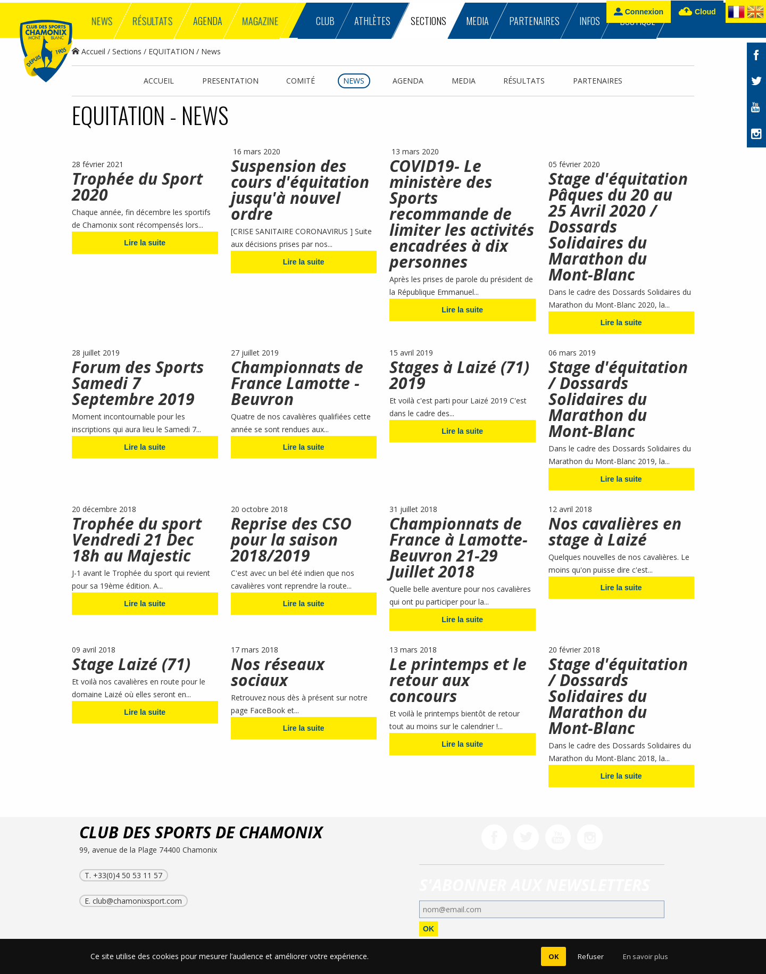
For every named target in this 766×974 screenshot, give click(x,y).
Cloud (697, 12)
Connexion (638, 11)
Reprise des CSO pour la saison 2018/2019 (291, 539)
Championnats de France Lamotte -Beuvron (297, 383)
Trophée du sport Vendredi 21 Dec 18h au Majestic (137, 539)
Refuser (591, 956)
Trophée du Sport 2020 (137, 186)
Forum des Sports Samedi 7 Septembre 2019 (138, 383)
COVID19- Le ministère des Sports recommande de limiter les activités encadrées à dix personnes (461, 214)
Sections (126, 51)
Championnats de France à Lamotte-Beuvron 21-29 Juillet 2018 (458, 547)
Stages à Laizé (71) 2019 (459, 375)
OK (428, 929)
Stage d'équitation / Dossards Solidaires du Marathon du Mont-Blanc (618, 399)
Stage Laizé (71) (131, 664)
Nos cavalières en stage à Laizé (614, 531)
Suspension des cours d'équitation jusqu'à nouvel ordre (300, 190)
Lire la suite (144, 242)
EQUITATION (171, 51)
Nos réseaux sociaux (277, 672)
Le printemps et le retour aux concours (458, 680)
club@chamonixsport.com (137, 901)
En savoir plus (645, 956)
